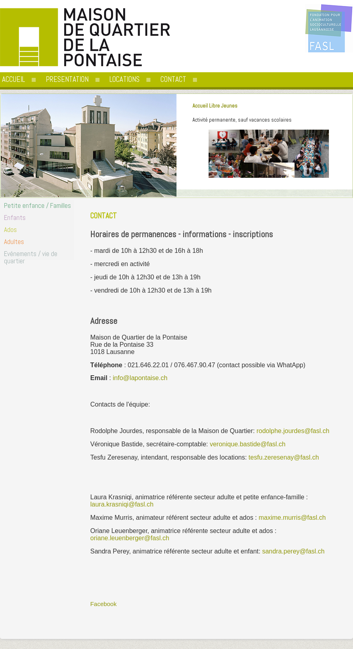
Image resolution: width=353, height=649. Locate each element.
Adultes (14, 241)
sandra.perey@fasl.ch (293, 551)
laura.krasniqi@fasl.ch (122, 504)
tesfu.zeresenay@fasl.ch (284, 457)
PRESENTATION (67, 79)
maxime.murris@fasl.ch (292, 517)
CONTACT (173, 79)
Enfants (15, 217)
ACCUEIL (13, 79)
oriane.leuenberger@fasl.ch (129, 538)
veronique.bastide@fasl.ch (248, 444)
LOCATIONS (125, 79)
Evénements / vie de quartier (30, 257)
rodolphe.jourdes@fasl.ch (292, 430)
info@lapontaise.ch (140, 377)
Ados (10, 229)
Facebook (103, 603)
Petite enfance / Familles (37, 205)
